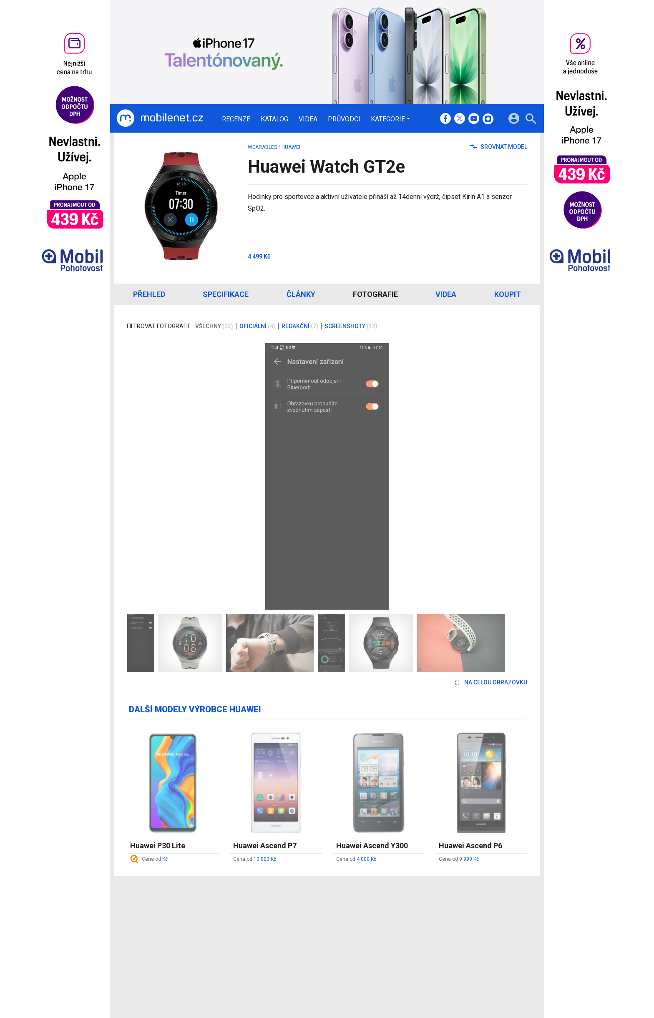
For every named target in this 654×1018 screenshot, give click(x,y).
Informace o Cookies (444, 918)
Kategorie (388, 119)
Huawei (291, 147)
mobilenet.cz (370, 918)
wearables (262, 147)
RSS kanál (302, 951)
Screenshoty (350, 326)
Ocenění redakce (311, 929)
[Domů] (159, 118)
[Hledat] (531, 120)
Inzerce (299, 940)
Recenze (236, 119)
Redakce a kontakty (315, 918)
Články (301, 294)
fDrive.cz (365, 929)
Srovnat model (498, 146)
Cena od (155, 859)
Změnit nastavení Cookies (451, 929)
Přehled (149, 294)
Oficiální (257, 326)
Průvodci (344, 119)
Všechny (214, 326)
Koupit (507, 294)
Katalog (274, 119)
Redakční (300, 326)
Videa (308, 119)
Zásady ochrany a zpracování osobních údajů (477, 940)
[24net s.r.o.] (521, 977)
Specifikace (226, 294)
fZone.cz (365, 940)
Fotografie (375, 294)
